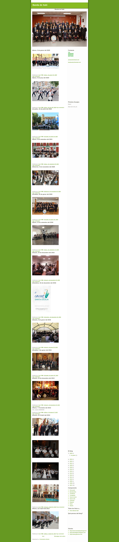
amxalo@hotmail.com (73, 59)
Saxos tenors (73, 497)
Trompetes (72, 495)
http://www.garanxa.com (76, 534)
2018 (71, 467)
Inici (43, 536)
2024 (71, 459)
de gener (73, 455)
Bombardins (73, 492)
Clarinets (72, 500)
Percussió (72, 490)
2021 (71, 463)
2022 (71, 461)
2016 (71, 469)
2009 (71, 481)
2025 (71, 453)
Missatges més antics (59, 536)
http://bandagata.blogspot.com (78, 532)
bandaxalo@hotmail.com (74, 62)
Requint (72, 502)
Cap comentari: (36, 76)
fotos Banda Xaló (74, 510)
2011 (71, 477)
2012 (71, 475)
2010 (71, 479)
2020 (71, 465)
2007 (71, 485)
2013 (71, 473)
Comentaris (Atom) (44, 539)
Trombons (72, 493)
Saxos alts (72, 498)
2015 (71, 471)
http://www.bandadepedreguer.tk (78, 530)
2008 (71, 483)
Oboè (71, 504)
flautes (71, 505)
